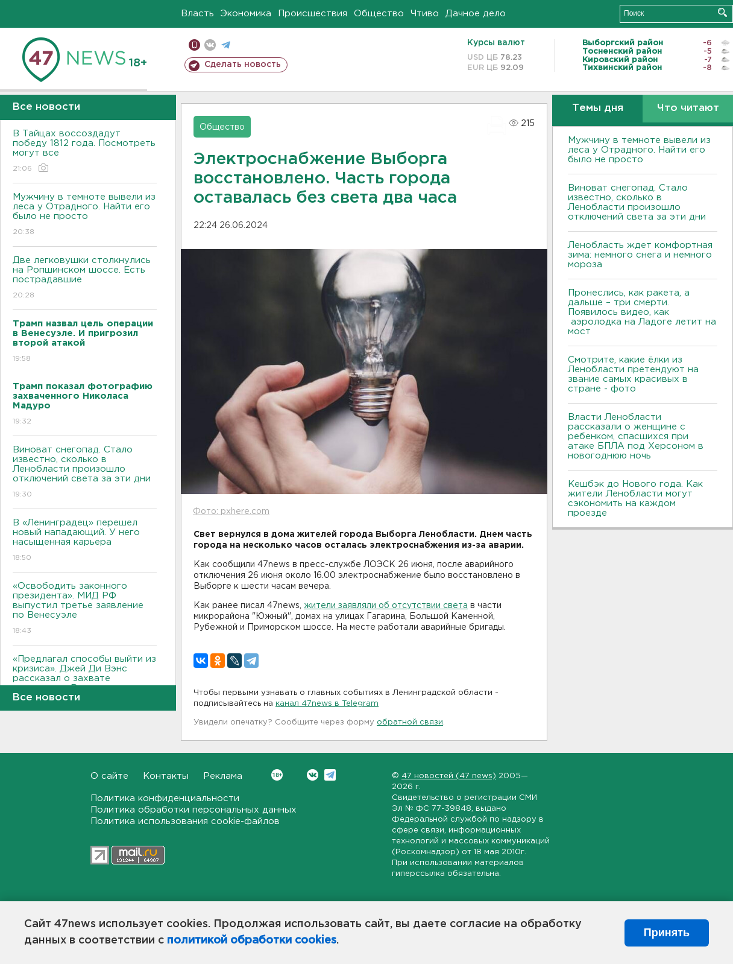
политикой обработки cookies (251, 940)
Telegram (330, 775)
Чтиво (425, 13)
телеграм (225, 45)
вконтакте (210, 45)
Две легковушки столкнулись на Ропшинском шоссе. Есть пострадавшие (85, 278)
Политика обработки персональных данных (193, 810)
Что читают (688, 108)
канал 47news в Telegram (327, 703)
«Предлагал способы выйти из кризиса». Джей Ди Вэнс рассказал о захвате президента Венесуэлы (85, 682)
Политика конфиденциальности (164, 798)
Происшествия (312, 13)
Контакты (166, 776)
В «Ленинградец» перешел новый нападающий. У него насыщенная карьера (85, 541)
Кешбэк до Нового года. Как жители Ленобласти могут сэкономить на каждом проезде (635, 498)
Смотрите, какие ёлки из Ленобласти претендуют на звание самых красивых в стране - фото (633, 374)
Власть (197, 13)
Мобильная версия (194, 45)
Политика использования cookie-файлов (185, 821)
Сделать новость (242, 64)
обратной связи (410, 722)
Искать (722, 12)
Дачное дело (475, 13)
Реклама (222, 776)
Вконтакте (277, 775)
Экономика (246, 13)
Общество (379, 13)
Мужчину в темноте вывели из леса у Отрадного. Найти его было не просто (85, 215)
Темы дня (597, 108)
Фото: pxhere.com (231, 511)
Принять (667, 933)
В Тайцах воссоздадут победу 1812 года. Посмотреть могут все (85, 152)
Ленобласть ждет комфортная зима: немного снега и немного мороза (640, 254)
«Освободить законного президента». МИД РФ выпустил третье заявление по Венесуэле (85, 609)
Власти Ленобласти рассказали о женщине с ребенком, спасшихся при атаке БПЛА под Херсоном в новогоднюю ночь (635, 436)
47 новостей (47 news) (448, 776)
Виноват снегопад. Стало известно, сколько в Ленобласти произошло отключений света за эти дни (85, 472)
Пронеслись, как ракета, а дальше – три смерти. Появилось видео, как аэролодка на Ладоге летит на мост (642, 312)
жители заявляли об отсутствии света (386, 605)
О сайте (109, 776)
